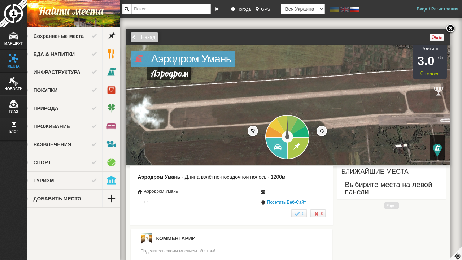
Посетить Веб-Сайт (292, 202)
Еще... (397, 205)
